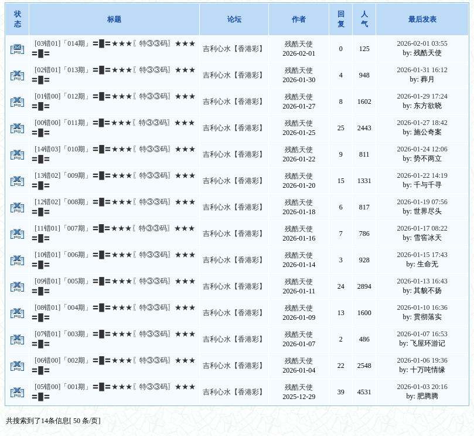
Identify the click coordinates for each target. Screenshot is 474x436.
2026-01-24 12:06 (422, 149)
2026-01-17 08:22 (422, 228)
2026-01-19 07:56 (422, 202)
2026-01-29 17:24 (422, 96)
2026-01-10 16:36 (422, 307)
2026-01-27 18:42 (422, 123)
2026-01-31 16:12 (422, 70)
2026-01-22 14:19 (422, 175)
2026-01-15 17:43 (422, 255)
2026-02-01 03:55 (422, 43)
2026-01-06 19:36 (422, 360)
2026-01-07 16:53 (422, 334)
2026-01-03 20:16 (422, 387)
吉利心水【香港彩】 (234, 49)
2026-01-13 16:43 (422, 281)
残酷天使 (299, 44)
